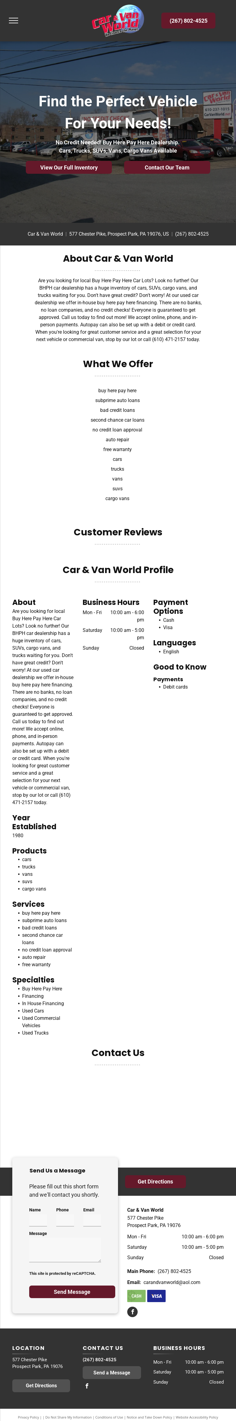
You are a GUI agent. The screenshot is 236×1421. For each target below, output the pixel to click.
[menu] (14, 20)
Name (35, 1209)
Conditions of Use (109, 1417)
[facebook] (132, 1313)
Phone (62, 1209)
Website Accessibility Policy (197, 1417)
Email (88, 1209)
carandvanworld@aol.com (172, 1282)
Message (38, 1233)
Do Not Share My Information (68, 1417)
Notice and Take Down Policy (149, 1417)
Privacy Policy (28, 1417)
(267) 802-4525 (192, 234)
